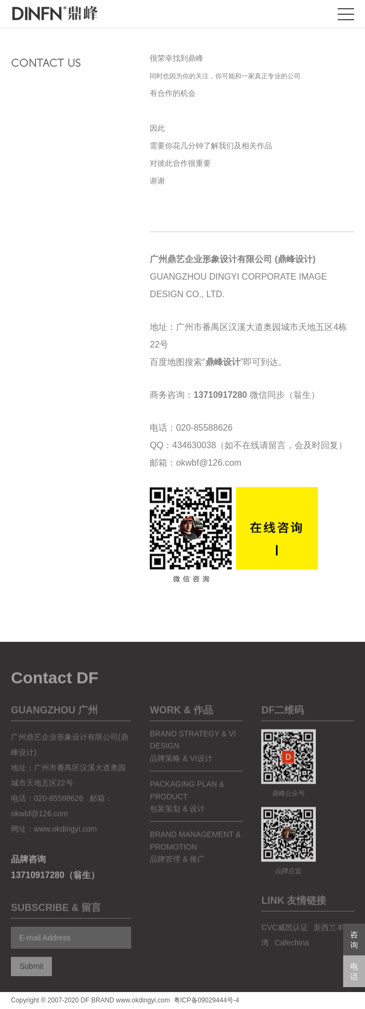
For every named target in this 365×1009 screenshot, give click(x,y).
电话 (354, 971)
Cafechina (291, 951)
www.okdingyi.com (65, 837)
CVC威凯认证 (284, 935)
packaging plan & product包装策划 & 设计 (187, 804)
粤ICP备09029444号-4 (206, 1000)
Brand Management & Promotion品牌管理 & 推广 (195, 855)
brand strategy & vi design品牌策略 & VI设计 (193, 754)
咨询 (354, 939)
